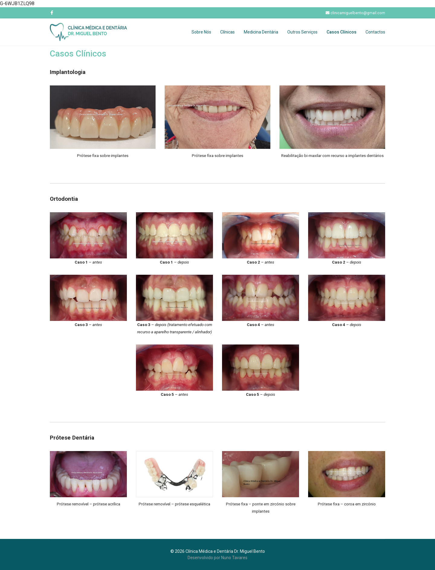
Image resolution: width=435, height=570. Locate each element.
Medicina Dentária (261, 32)
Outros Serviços (302, 32)
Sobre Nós (201, 32)
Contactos (375, 32)
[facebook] (51, 12)
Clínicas (227, 32)
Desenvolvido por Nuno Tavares (217, 557)
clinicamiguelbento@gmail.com (357, 13)
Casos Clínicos (341, 32)
